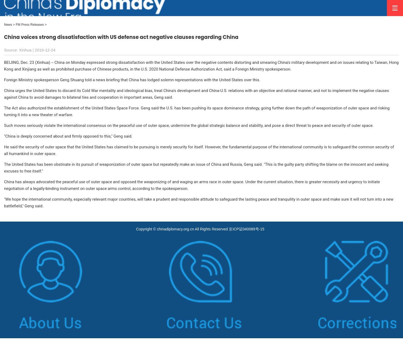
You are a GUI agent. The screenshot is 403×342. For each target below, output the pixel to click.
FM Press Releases (30, 25)
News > (9, 25)
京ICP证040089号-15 (246, 229)
